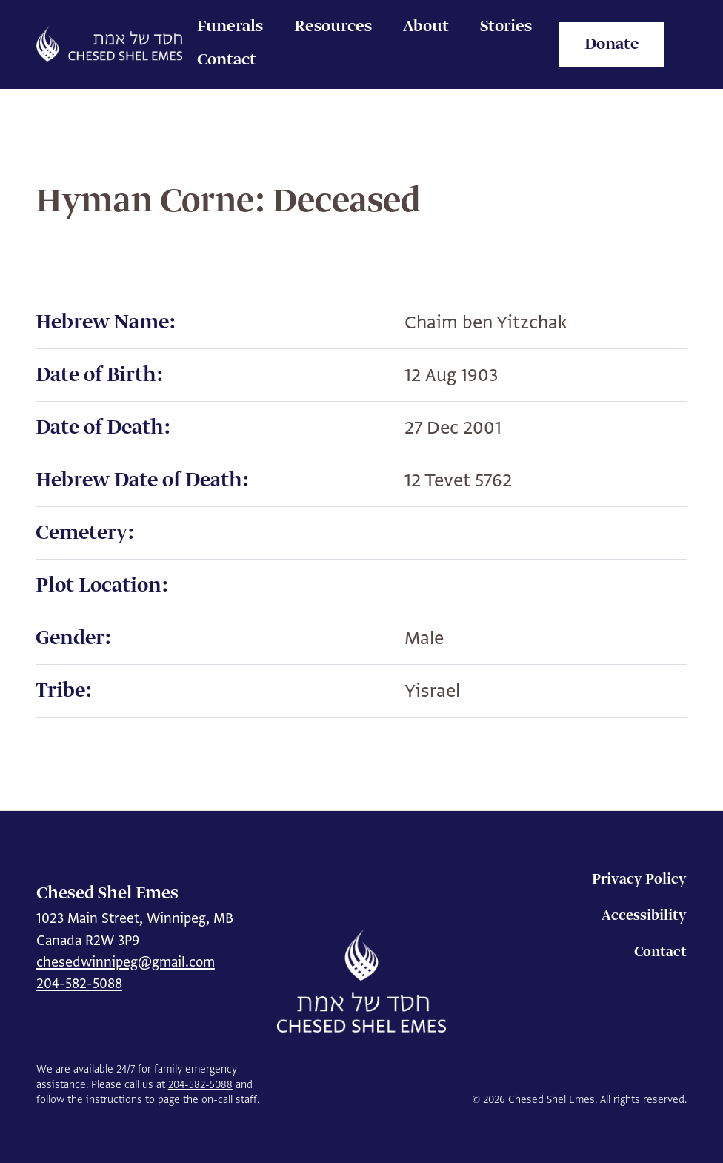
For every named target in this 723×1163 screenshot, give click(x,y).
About (426, 26)
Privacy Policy (639, 879)
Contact (226, 60)
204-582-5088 (79, 983)
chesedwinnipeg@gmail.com (125, 961)
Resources (333, 26)
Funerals (230, 26)
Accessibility (644, 916)
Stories (506, 26)
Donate (611, 44)
